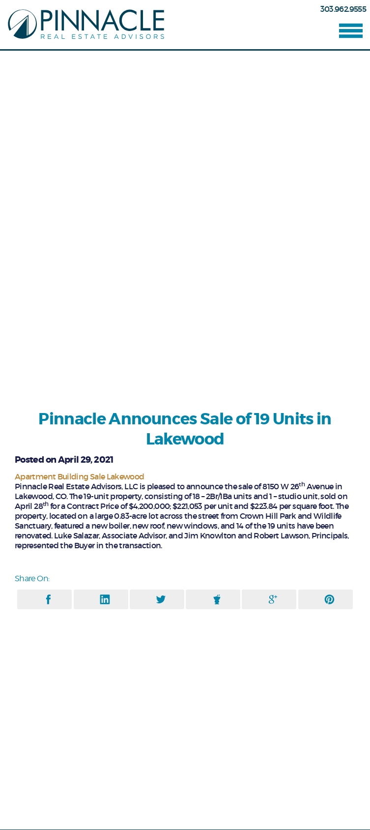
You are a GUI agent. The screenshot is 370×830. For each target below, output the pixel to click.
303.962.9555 (343, 9)
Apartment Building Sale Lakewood (79, 476)
